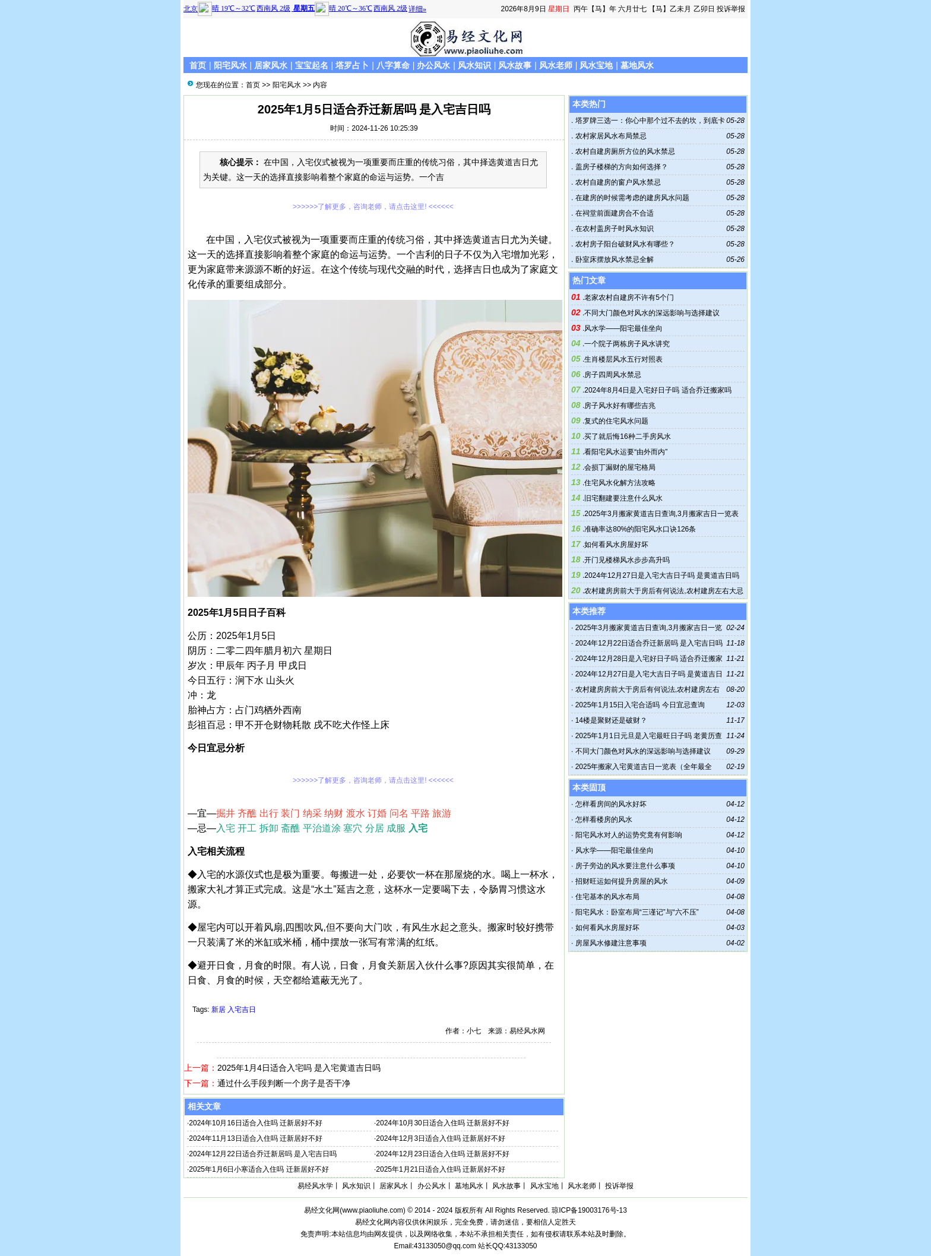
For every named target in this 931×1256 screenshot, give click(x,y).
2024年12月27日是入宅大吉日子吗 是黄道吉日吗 (661, 575)
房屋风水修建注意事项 (611, 943)
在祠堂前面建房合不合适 (613, 213)
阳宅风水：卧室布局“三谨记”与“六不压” (637, 912)
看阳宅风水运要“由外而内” (625, 452)
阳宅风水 (230, 65)
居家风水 (270, 65)
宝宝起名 (311, 65)
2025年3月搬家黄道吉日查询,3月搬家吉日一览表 (661, 514)
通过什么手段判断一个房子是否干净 (283, 1083)
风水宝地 (596, 65)
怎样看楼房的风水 (603, 819)
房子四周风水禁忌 (612, 375)
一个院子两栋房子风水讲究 (627, 344)
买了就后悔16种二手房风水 (627, 436)
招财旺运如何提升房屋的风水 (621, 881)
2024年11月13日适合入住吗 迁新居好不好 (255, 1138)
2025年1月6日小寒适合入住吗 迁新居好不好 (258, 1169)
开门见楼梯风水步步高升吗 (627, 560)
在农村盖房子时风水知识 (613, 228)
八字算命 (393, 65)
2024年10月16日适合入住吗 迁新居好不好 (255, 1123)
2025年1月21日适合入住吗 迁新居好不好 (440, 1169)
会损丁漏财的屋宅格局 (620, 467)
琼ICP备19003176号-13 (589, 1210)
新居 (218, 1009)
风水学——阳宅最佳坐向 (623, 328)
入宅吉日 (241, 1009)
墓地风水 (637, 65)
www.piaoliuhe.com (372, 1210)
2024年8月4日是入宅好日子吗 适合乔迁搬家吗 (657, 390)
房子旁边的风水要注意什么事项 (625, 866)
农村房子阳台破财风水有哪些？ (623, 244)
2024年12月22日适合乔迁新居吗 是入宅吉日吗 (263, 1154)
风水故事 (514, 65)
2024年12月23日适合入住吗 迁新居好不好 (442, 1154)
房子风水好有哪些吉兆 (620, 405)
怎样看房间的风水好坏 (611, 804)
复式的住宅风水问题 (616, 421)
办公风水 (433, 65)
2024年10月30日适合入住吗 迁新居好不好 (442, 1123)
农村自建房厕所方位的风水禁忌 (623, 151)
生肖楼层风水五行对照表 (623, 359)
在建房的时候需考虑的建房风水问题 (631, 198)
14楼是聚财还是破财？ (611, 720)
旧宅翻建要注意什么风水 (623, 498)
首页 (197, 65)
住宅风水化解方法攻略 (620, 483)
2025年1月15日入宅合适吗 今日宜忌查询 (640, 705)
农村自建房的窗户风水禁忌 (616, 182)
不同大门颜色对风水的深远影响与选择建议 (652, 313)
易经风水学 (315, 1186)
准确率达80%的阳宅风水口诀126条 (640, 529)
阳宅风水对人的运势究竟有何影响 (628, 835)
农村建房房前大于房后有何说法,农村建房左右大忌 (663, 591)
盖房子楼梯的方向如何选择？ (620, 167)
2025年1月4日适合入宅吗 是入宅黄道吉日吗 (299, 1067)
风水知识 (474, 65)
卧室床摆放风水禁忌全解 (613, 259)
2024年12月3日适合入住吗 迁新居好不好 (440, 1138)
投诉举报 (731, 9)
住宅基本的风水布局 (607, 897)
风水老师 (555, 65)
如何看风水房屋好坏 (616, 544)
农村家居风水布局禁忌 (609, 136)
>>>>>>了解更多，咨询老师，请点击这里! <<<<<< (373, 207)
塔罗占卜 (352, 65)
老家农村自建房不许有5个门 (629, 297)
